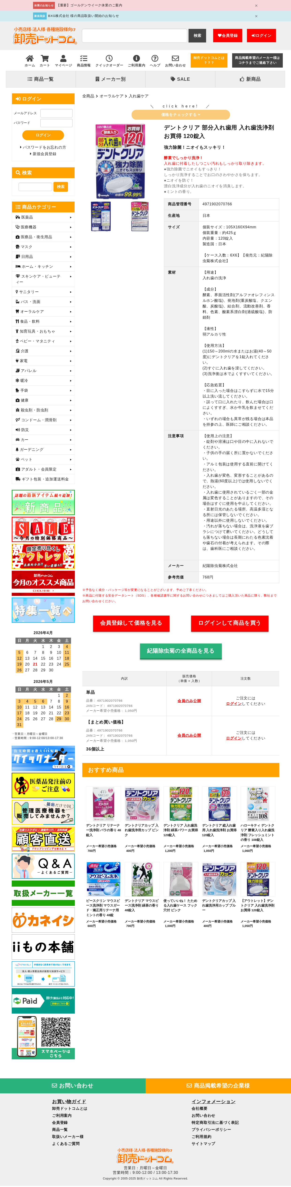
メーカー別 (110, 79)
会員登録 (228, 36)
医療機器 (27, 228)
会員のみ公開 (189, 701)
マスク (26, 248)
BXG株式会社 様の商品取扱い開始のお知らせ (83, 16)
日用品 (26, 258)
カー (24, 441)
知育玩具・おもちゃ (37, 333)
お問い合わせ (73, 1087)
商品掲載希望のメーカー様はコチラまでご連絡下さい (257, 60)
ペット (26, 461)
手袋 (23, 392)
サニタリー (28, 293)
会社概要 (199, 1110)
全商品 (88, 96)
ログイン (261, 36)
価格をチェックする (180, 115)
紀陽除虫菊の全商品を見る (181, 651)
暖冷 (23, 382)
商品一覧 (40, 79)
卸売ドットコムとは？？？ (209, 60)
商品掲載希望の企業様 (218, 1087)
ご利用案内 (62, 1117)
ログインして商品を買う (229, 623)
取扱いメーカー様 (67, 1138)
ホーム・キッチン (36, 268)
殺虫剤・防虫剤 (33, 412)
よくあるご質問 (66, 1145)
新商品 (250, 79)
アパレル (27, 372)
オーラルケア (112, 96)
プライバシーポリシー (211, 1131)
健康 (24, 402)
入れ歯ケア (139, 96)
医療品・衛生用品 (35, 238)
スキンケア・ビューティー (38, 280)
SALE (180, 79)
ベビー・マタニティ (37, 343)
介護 (24, 352)
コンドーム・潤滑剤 (38, 421)
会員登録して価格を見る (131, 623)
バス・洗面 (29, 303)
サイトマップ (203, 1145)
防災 (24, 431)
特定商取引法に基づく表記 (215, 1124)
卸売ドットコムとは (69, 1110)
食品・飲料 (29, 323)
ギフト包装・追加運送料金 (44, 480)
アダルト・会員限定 (38, 471)
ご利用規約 (201, 1138)
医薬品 (26, 219)
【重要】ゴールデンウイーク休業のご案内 (89, 5)
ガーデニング (31, 451)
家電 (23, 362)
